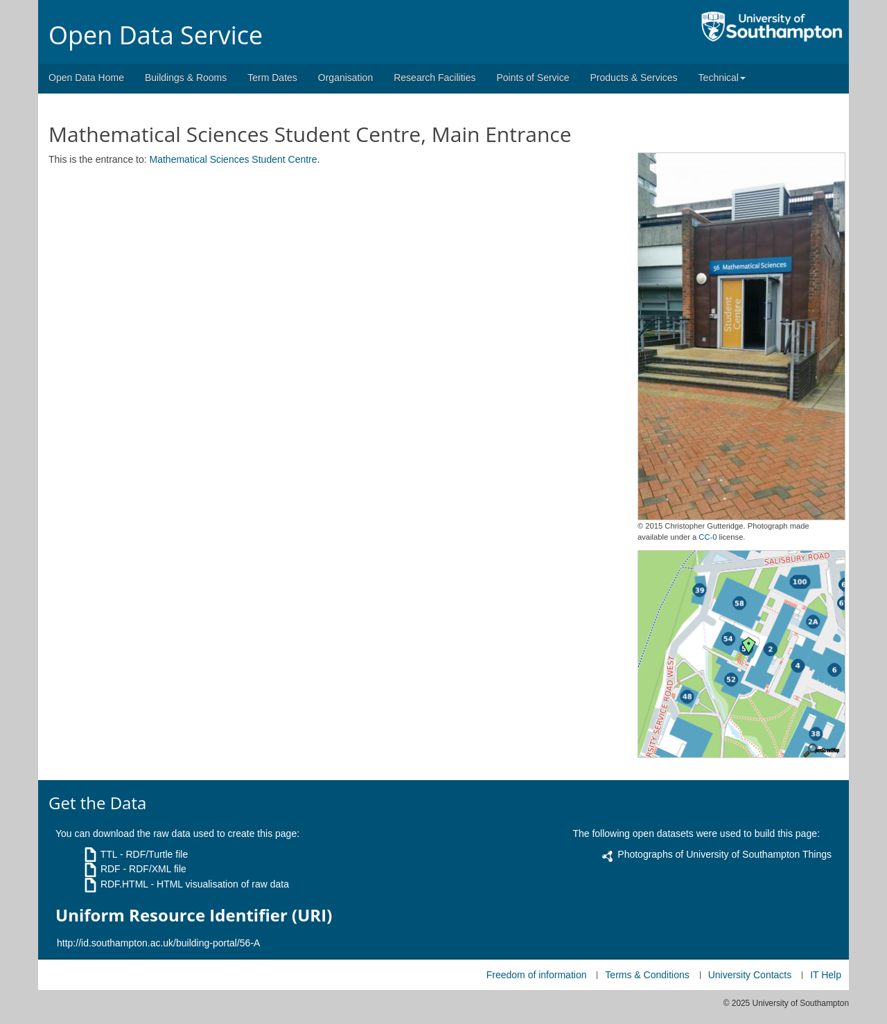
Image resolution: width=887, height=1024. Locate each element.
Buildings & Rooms (186, 77)
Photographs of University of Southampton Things (724, 854)
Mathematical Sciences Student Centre (233, 159)
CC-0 (708, 537)
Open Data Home (86, 77)
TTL (108, 854)
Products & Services (634, 77)
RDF (110, 868)
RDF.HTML (124, 884)
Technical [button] (722, 77)
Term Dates (272, 77)
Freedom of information (536, 974)
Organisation (345, 77)
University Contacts (750, 974)
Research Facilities (434, 77)
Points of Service (532, 77)
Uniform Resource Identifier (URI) (193, 915)
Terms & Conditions (647, 974)
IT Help (825, 974)
